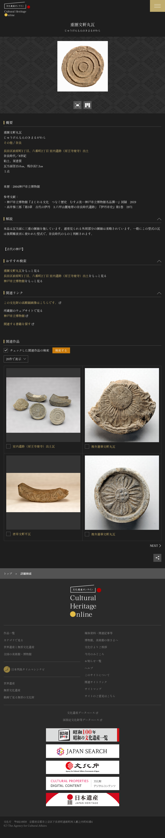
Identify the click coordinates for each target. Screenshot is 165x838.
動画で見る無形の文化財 (19, 697)
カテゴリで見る (13, 640)
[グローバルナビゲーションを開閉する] (157, 6)
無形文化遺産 (12, 690)
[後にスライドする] (155, 545)
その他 (8, 142)
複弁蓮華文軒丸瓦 (103, 446)
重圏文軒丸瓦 (13, 270)
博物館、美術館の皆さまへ (101, 640)
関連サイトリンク (96, 682)
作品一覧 (9, 633)
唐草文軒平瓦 (22, 534)
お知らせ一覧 (93, 661)
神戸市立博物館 (14, 281)
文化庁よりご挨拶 (96, 647)
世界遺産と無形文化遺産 (19, 647)
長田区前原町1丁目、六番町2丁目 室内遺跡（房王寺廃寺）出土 (46, 151)
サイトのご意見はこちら (100, 696)
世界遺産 (9, 683)
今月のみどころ (94, 654)
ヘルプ (89, 668)
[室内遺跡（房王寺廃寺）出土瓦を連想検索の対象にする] (8, 446)
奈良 (18, 142)
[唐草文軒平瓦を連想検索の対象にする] (8, 534)
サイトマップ (93, 689)
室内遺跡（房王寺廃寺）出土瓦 (34, 446)
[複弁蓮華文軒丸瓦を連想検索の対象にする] (87, 446)
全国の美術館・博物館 (18, 654)
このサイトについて (97, 675)
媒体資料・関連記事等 (99, 633)
